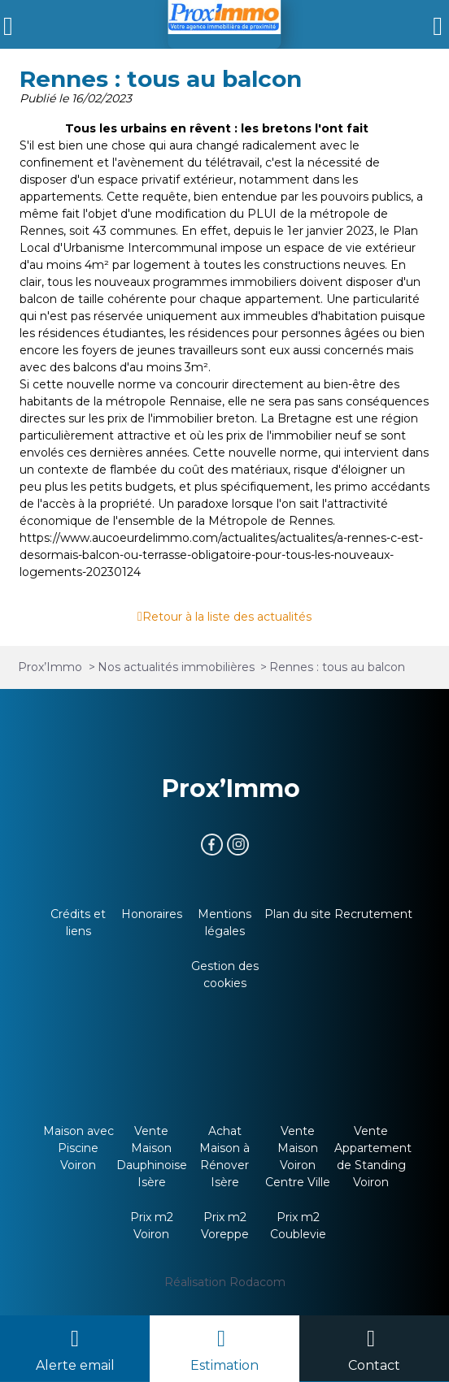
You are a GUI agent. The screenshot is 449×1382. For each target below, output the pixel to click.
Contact (374, 1365)
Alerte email (75, 1365)
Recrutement (373, 914)
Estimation (224, 1365)
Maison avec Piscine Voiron (78, 1148)
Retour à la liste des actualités (227, 616)
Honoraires (151, 914)
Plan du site (297, 914)
